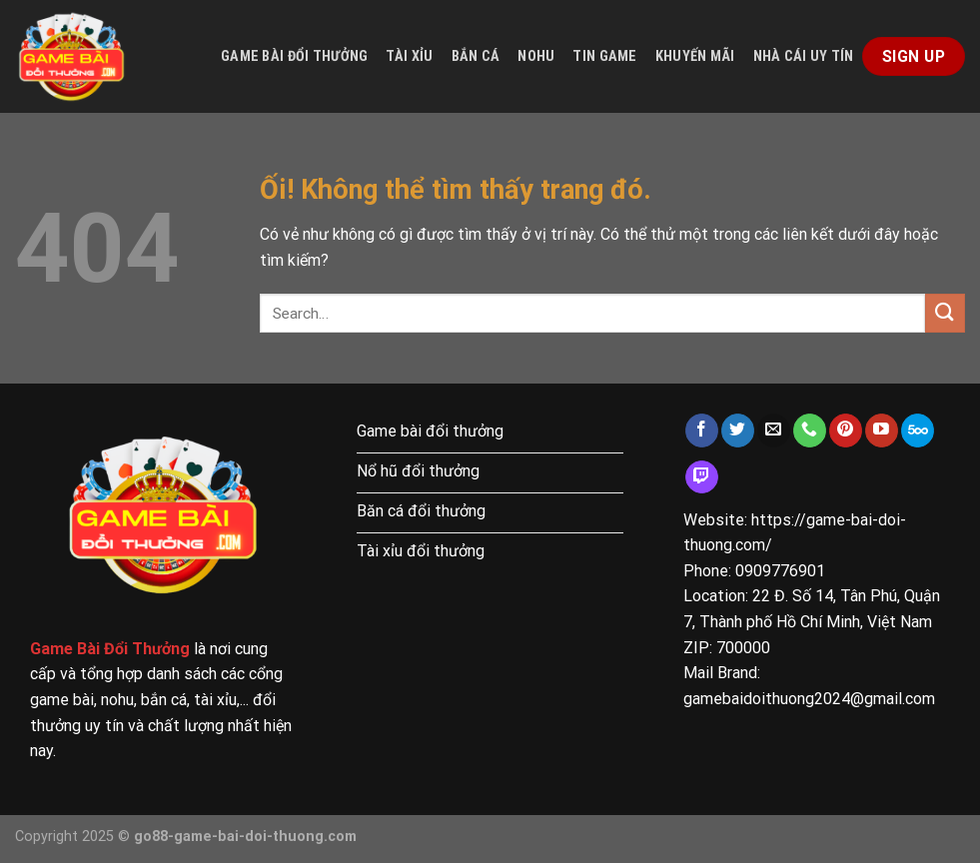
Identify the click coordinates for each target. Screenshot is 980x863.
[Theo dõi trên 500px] (917, 430)
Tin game (604, 56)
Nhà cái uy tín (803, 56)
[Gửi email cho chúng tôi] (773, 430)
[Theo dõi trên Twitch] (701, 477)
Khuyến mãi (695, 56)
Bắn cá (476, 56)
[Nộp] (945, 313)
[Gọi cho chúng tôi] (809, 430)
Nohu (535, 56)
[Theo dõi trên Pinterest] (845, 430)
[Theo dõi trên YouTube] (881, 430)
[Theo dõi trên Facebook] (701, 430)
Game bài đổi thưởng (294, 56)
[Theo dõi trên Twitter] (737, 430)
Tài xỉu (409, 56)
